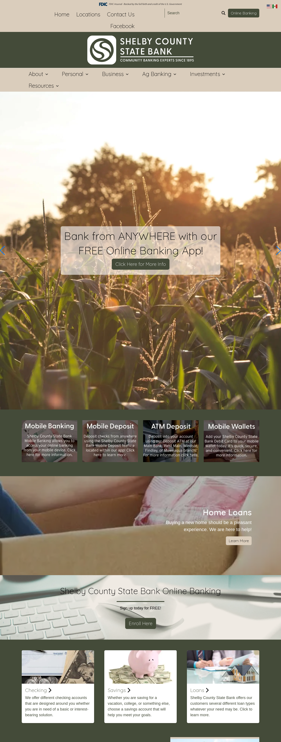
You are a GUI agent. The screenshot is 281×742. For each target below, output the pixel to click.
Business (113, 73)
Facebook (122, 26)
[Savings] (140, 667)
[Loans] (223, 667)
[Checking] (58, 667)
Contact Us (121, 14)
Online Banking (244, 13)
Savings (119, 690)
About (37, 73)
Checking (38, 690)
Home (61, 14)
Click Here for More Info (140, 264)
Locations (88, 14)
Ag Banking (157, 73)
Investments (206, 73)
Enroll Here (140, 623)
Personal (73, 73)
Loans (199, 690)
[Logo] (140, 50)
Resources (42, 85)
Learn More (239, 540)
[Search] (192, 13)
